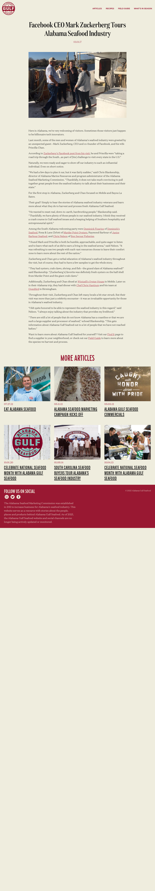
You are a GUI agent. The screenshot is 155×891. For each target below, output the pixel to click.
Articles (97, 8)
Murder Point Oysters (75, 233)
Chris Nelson (60, 236)
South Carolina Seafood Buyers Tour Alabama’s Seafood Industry (72, 472)
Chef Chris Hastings (87, 285)
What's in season (143, 8)
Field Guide (124, 8)
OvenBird (34, 289)
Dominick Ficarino (94, 229)
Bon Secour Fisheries (82, 236)
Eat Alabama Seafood (20, 409)
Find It (111, 334)
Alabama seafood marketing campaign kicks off (75, 411)
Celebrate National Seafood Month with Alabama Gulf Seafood (25, 472)
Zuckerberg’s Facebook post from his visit (67, 153)
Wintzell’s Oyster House (91, 282)
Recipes (110, 8)
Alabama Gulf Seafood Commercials (121, 411)
